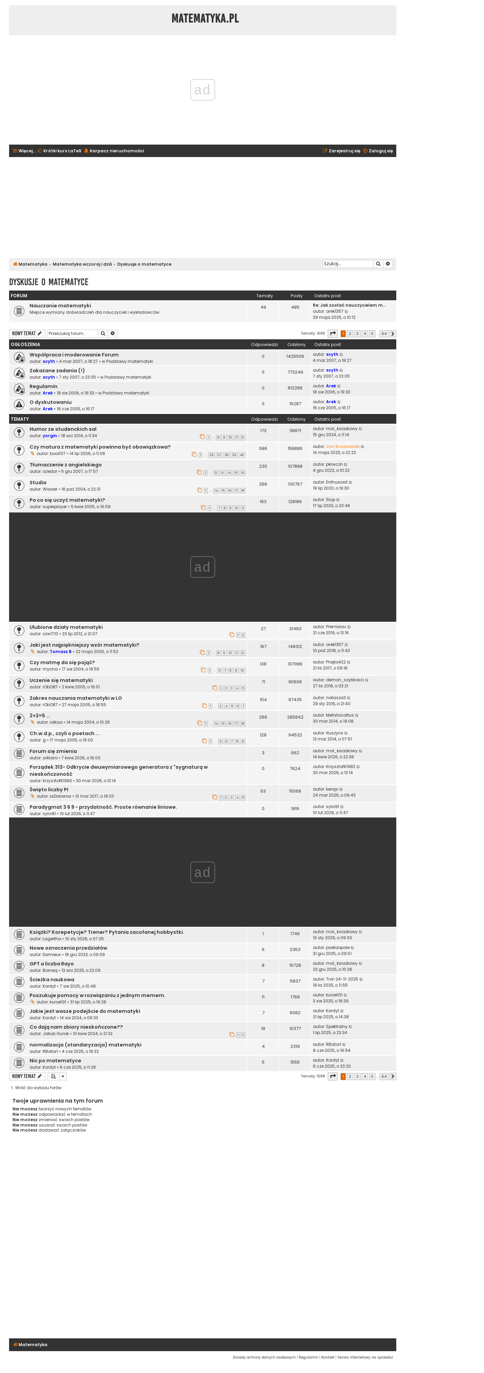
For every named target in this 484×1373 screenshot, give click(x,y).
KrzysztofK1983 (57, 781)
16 (242, 473)
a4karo (50, 758)
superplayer (55, 506)
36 (211, 455)
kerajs (332, 789)
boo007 (58, 453)
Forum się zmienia (53, 751)
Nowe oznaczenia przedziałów (68, 948)
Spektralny (337, 1026)
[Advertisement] (202, 207)
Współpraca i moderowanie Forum (74, 354)
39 (234, 455)
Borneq (50, 970)
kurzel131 (58, 1002)
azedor (50, 471)
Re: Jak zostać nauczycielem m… (349, 305)
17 (236, 491)
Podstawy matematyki (129, 361)
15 (235, 473)
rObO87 (50, 687)
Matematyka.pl (205, 18)
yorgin (50, 435)
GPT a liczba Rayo (52, 963)
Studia (38, 482)
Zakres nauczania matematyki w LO (76, 698)
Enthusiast (337, 482)
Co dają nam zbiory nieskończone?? (76, 1027)
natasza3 (336, 697)
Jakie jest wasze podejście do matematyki (85, 1011)
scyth (49, 361)
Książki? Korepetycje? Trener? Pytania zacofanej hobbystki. (107, 932)
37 (219, 455)
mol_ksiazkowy (342, 428)
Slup (330, 499)
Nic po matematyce (55, 1060)
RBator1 (50, 1051)
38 (226, 455)
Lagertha (52, 939)
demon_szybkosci (345, 680)
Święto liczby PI (49, 789)
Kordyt (49, 986)
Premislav (336, 627)
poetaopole (338, 947)
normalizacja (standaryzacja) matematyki (86, 1044)
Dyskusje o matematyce (48, 282)
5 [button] (372, 333)
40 (242, 455)
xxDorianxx (60, 796)
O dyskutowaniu (51, 402)
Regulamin (43, 386)
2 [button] (350, 333)
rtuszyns (334, 733)
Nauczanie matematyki (60, 305)
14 (229, 473)
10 (230, 437)
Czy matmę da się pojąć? (62, 662)
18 (242, 491)
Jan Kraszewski (343, 446)
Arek (48, 393)
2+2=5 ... (40, 715)
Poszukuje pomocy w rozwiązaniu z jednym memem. (97, 995)
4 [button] (365, 333)
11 (237, 437)
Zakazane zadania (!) (57, 370)
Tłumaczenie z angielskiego (66, 464)
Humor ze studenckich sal (63, 429)
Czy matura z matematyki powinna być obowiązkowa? (100, 447)
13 (222, 473)
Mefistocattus (340, 715)
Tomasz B (61, 651)
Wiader (50, 489)
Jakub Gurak (56, 1033)
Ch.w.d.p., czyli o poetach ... (64, 733)
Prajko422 (336, 662)
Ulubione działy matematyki (66, 627)
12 (242, 437)
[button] (333, 334)
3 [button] (357, 333)
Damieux (52, 954)
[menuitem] (59, 151)
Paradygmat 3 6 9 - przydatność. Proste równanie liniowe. (103, 807)
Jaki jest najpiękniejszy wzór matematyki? (84, 645)
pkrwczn (334, 464)
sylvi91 (49, 813)
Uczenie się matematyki (61, 680)
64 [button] (384, 333)
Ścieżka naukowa (52, 979)
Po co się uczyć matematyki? (67, 500)
